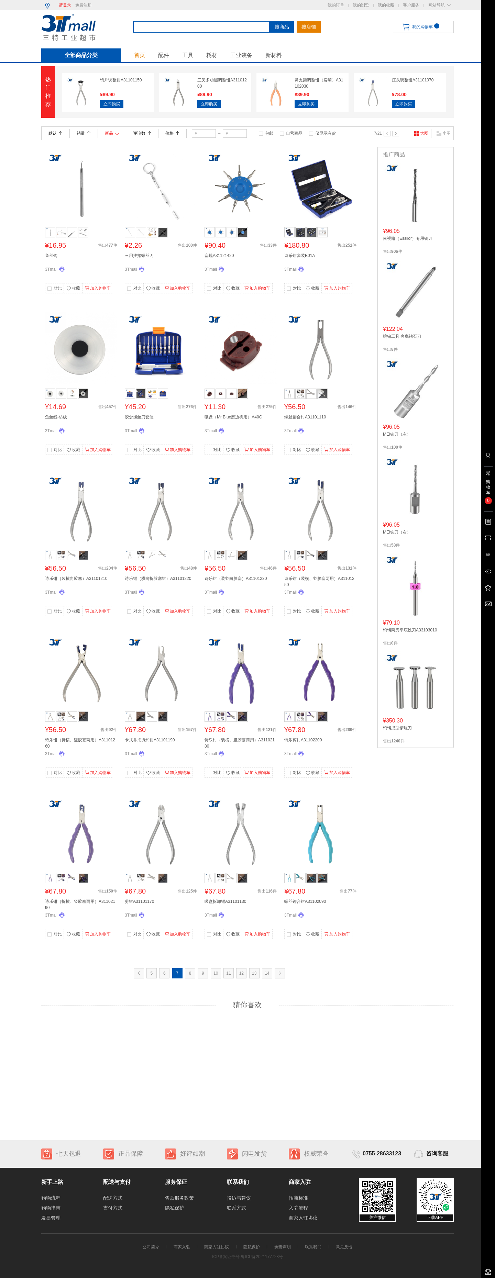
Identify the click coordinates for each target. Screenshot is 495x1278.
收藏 (73, 288)
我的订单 (336, 5)
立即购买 (111, 104)
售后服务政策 (179, 1198)
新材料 (273, 55)
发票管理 (50, 1218)
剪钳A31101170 (139, 901)
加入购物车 (98, 288)
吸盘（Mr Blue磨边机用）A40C (233, 417)
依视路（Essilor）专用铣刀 (407, 238)
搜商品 (282, 27)
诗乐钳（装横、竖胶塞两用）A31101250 (319, 581)
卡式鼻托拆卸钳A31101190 (150, 740)
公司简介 (151, 1247)
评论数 (142, 133)
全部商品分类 (81, 55)
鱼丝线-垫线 (56, 417)
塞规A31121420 (219, 255)
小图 (443, 133)
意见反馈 (344, 1247)
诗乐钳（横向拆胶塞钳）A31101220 (158, 578)
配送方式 (112, 1198)
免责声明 (282, 1247)
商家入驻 (182, 1247)
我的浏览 (361, 5)
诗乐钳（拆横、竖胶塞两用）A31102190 (80, 904)
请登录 (65, 5)
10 (215, 973)
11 (228, 973)
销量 (84, 133)
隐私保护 (174, 1208)
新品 (112, 133)
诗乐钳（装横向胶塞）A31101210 (76, 578)
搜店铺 (308, 27)
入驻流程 (298, 1208)
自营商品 (294, 133)
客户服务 (411, 5)
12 (241, 973)
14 (267, 973)
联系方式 (236, 1208)
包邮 (269, 133)
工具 (187, 55)
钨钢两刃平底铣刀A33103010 (410, 630)
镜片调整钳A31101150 (121, 80)
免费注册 (83, 5)
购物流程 (50, 1198)
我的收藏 (386, 5)
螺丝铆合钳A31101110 (305, 417)
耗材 (211, 55)
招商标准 (298, 1198)
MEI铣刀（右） (397, 532)
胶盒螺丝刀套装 (139, 417)
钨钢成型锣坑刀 (397, 728)
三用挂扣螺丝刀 (139, 255)
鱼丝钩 (51, 255)
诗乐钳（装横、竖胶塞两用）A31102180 (240, 743)
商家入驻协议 (303, 1218)
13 (254, 973)
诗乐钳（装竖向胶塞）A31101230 (236, 578)
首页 (139, 55)
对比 (58, 288)
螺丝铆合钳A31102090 (305, 901)
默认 (55, 133)
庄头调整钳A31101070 (412, 80)
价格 (172, 133)
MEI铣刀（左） (397, 434)
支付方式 (112, 1208)
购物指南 (50, 1208)
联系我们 (313, 1247)
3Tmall (51, 269)
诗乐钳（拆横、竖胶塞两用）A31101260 (80, 743)
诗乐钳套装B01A (299, 255)
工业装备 (241, 55)
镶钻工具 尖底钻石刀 (402, 336)
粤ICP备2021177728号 (262, 1256)
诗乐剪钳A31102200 (303, 740)
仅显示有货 (325, 133)
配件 (163, 55)
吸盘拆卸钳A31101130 (225, 901)
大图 (421, 133)
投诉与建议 (239, 1198)
